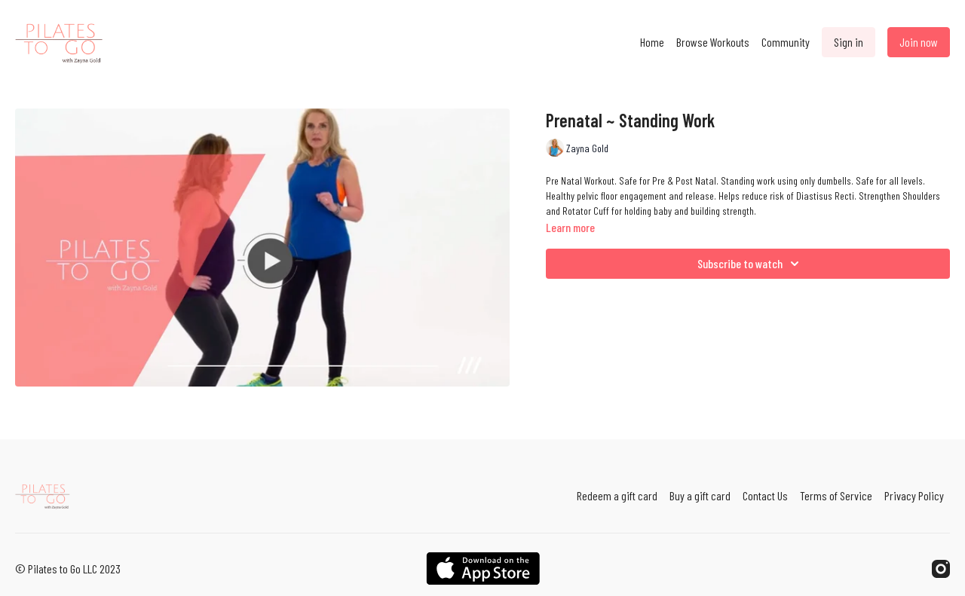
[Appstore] (483, 568)
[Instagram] (941, 569)
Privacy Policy (914, 495)
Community (785, 42)
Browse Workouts (712, 42)
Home (652, 42)
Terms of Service (836, 495)
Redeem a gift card (617, 495)
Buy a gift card (700, 495)
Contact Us (765, 495)
